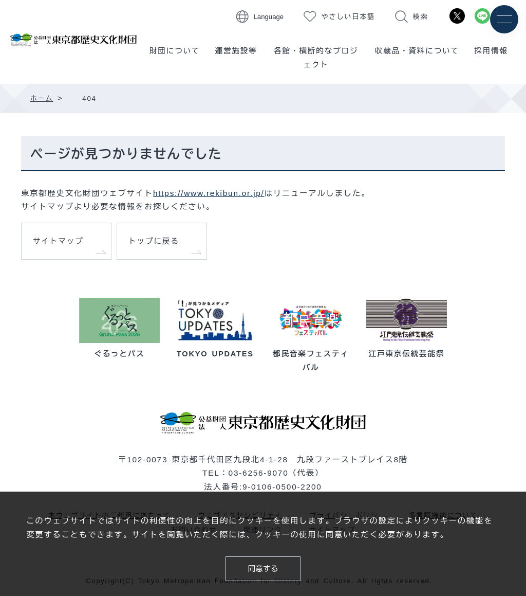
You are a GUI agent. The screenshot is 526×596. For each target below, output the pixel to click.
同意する (263, 569)
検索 (420, 17)
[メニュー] (504, 19)
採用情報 (491, 51)
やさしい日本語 (348, 17)
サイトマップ (58, 241)
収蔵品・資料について (417, 51)
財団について (174, 51)
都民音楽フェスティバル (311, 354)
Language (269, 17)
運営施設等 (236, 51)
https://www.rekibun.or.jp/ (209, 193)
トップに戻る (153, 241)
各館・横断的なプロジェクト (316, 57)
